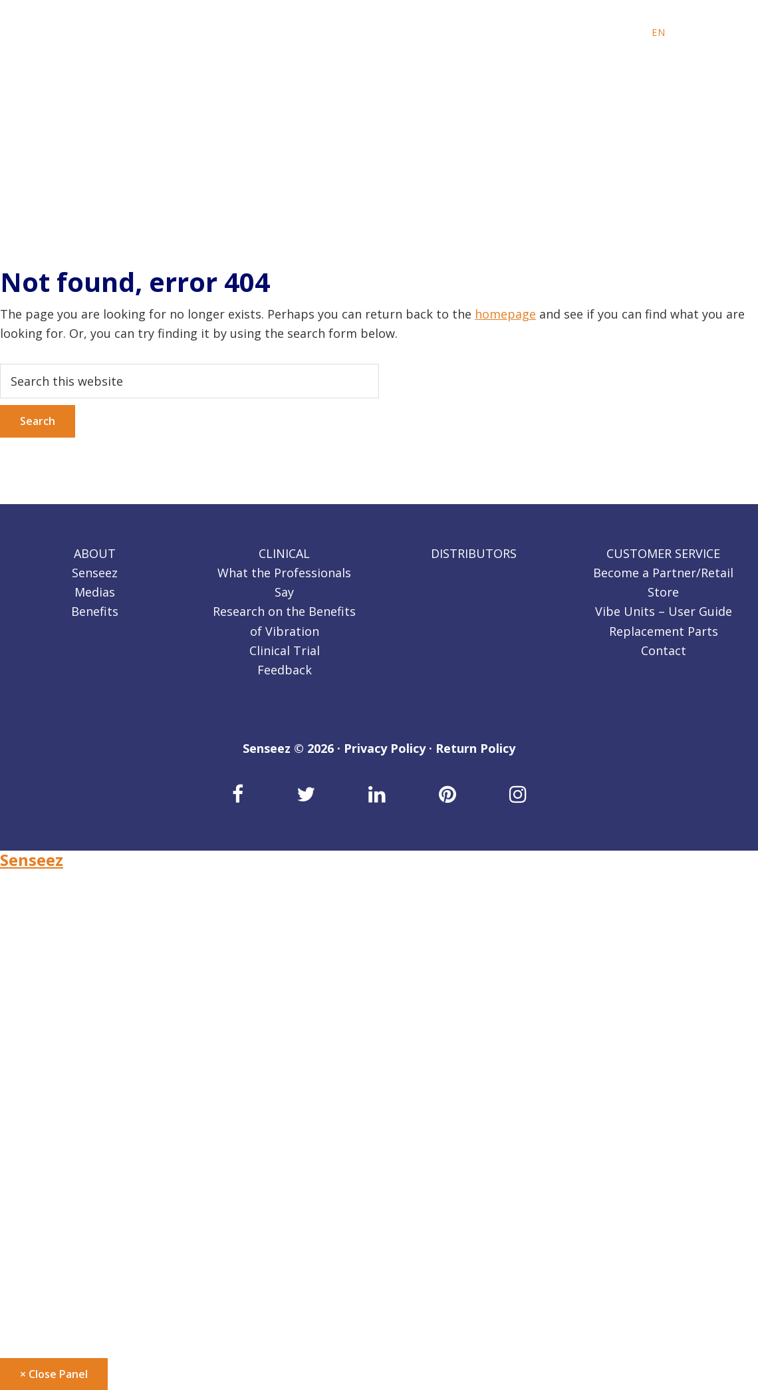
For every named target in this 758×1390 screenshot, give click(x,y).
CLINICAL (284, 553)
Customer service (50, 1145)
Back (19, 990)
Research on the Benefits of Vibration (107, 1048)
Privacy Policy (385, 748)
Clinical (20, 1010)
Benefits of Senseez (56, 932)
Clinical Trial (284, 650)
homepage (505, 314)
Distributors (35, 1107)
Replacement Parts (663, 631)
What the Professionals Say (78, 1029)
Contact (663, 650)
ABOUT (95, 553)
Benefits (94, 611)
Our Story (28, 970)
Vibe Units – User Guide (663, 611)
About (17, 912)
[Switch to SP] (708, 32)
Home (17, 893)
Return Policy (475, 748)
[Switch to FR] (675, 32)
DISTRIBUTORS (474, 553)
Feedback (284, 670)
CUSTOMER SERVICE (663, 553)
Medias (94, 592)
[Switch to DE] (692, 32)
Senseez (95, 573)
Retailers (25, 1126)
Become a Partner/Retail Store (87, 1165)
